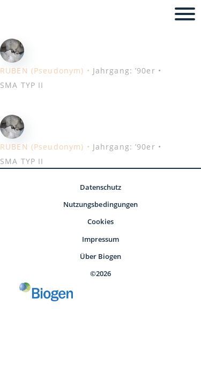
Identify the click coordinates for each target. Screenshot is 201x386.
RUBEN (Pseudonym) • (45, 70)
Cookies (100, 221)
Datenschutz (101, 187)
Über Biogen (101, 256)
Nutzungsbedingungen (100, 204)
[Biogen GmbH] (46, 292)
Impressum (101, 239)
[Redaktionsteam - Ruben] (12, 49)
